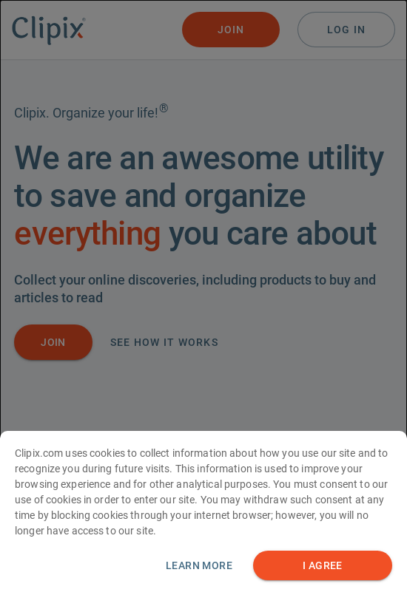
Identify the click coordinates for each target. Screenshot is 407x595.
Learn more (199, 578)
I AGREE (322, 578)
